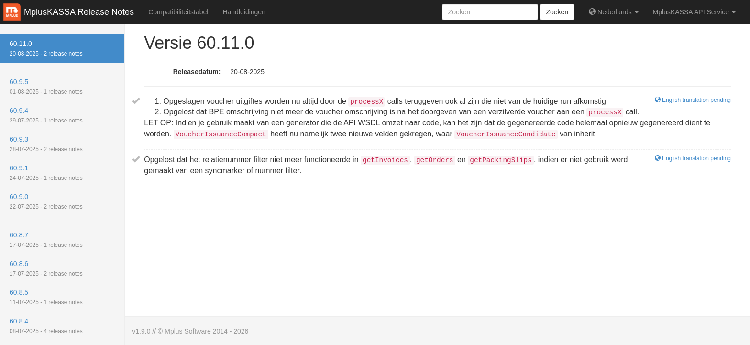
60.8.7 (46, 239)
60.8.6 (46, 268)
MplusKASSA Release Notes (79, 12)
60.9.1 (46, 172)
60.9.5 (46, 86)
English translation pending (693, 158)
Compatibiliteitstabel (178, 12)
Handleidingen (243, 12)
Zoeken (557, 12)
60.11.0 (46, 48)
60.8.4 (46, 325)
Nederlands (613, 12)
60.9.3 (46, 144)
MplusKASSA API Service (694, 12)
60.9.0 (46, 201)
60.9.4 (46, 115)
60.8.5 (46, 297)
